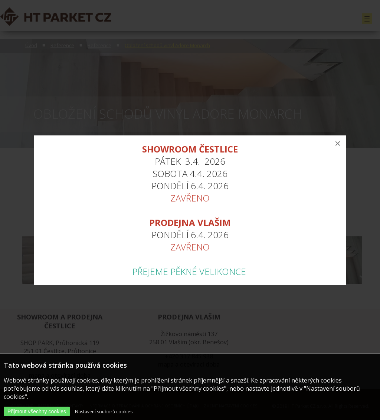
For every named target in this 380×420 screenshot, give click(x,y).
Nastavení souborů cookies (103, 411)
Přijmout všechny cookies (36, 411)
